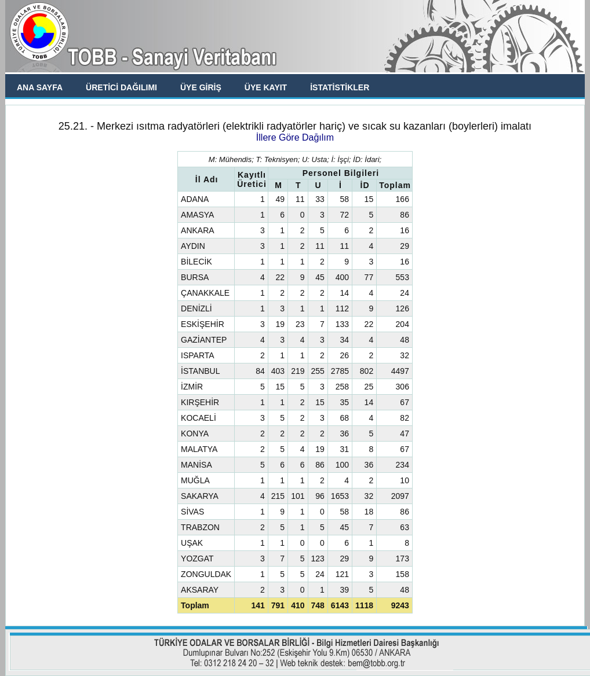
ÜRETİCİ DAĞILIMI (121, 87)
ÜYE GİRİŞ (200, 87)
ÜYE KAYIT (266, 87)
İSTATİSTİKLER (339, 87)
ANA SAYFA (40, 87)
